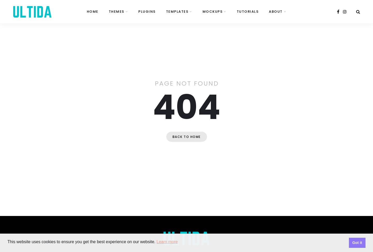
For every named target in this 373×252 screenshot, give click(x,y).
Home (92, 11)
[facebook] (338, 12)
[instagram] (345, 12)
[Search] (358, 12)
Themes (116, 11)
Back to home (187, 137)
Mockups (213, 11)
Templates (177, 11)
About (276, 11)
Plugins (147, 11)
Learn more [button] (167, 242)
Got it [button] (357, 243)
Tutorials (248, 11)
